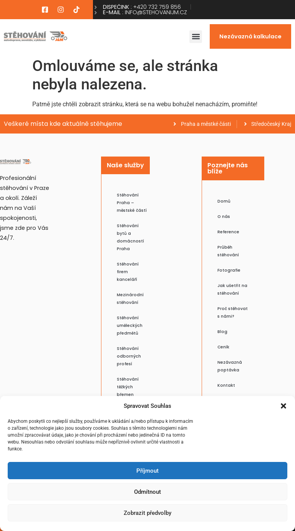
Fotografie (228, 270)
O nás (223, 216)
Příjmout (147, 470)
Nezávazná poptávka (229, 366)
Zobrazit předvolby (147, 513)
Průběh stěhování (228, 251)
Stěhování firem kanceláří (128, 271)
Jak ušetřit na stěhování (232, 289)
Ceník (223, 347)
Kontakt (226, 385)
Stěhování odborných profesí (129, 356)
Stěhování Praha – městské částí (132, 202)
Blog (222, 332)
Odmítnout (147, 491)
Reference (228, 232)
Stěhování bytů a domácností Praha (130, 237)
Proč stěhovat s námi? (232, 312)
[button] (283, 406)
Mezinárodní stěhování (130, 298)
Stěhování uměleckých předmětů (130, 325)
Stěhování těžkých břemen (128, 386)
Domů (223, 201)
